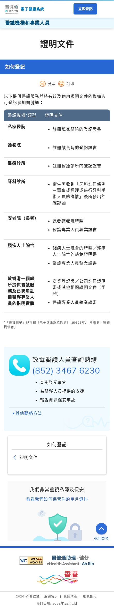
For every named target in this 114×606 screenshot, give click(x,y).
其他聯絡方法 (28, 413)
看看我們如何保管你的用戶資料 (57, 499)
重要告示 (51, 596)
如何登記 (15, 67)
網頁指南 (90, 596)
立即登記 (85, 8)
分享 (52, 83)
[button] (105, 9)
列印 (70, 83)
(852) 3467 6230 (66, 370)
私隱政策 (70, 596)
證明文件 (29, 457)
